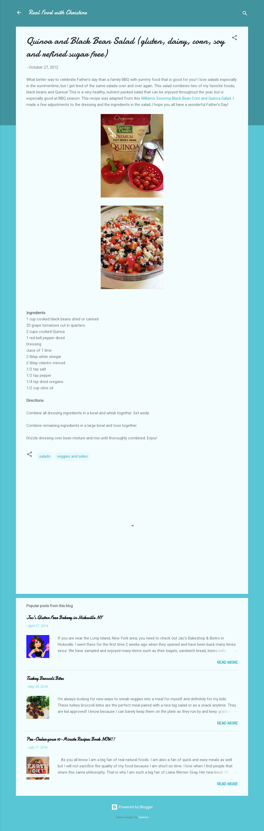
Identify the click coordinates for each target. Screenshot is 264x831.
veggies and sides (72, 456)
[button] (234, 38)
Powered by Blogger (132, 807)
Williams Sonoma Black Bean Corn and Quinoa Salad (186, 98)
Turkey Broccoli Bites (45, 678)
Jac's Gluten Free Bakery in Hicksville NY (64, 617)
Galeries (143, 817)
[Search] (245, 14)
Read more (227, 662)
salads (44, 456)
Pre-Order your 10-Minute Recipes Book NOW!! (70, 739)
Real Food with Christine (57, 12)
